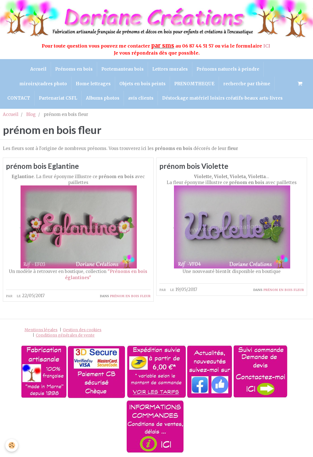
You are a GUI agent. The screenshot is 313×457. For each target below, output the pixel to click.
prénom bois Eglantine (42, 166)
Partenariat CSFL (58, 98)
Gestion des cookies (82, 330)
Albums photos (102, 98)
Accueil (38, 69)
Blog (31, 114)
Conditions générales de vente (65, 335)
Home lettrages (93, 83)
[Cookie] (12, 445)
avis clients (140, 98)
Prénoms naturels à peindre (227, 69)
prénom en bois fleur (130, 295)
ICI (267, 46)
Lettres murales (170, 69)
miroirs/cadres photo (43, 83)
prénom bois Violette (193, 166)
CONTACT (18, 98)
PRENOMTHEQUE (194, 83)
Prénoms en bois (74, 69)
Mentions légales (40, 330)
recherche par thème (246, 83)
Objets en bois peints (142, 83)
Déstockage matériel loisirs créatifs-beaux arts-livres (222, 98)
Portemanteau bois (122, 69)
